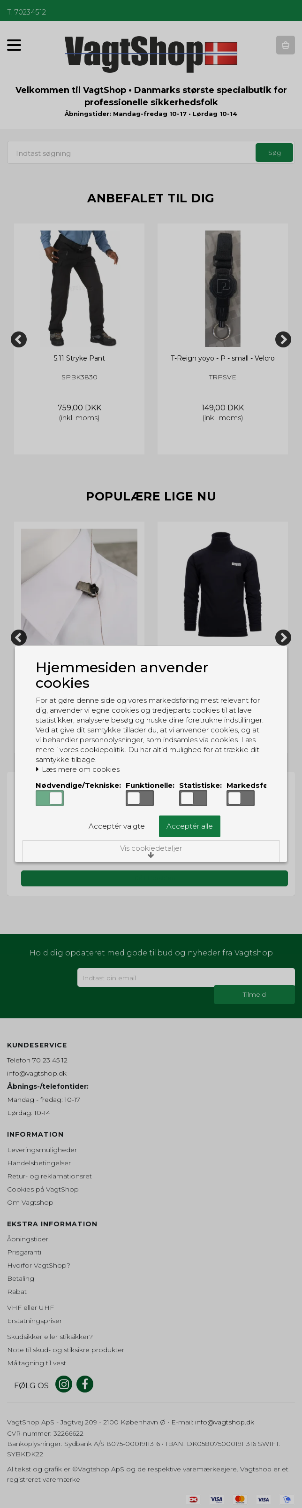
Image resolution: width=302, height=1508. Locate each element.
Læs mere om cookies (78, 769)
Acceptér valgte (117, 826)
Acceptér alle (189, 826)
